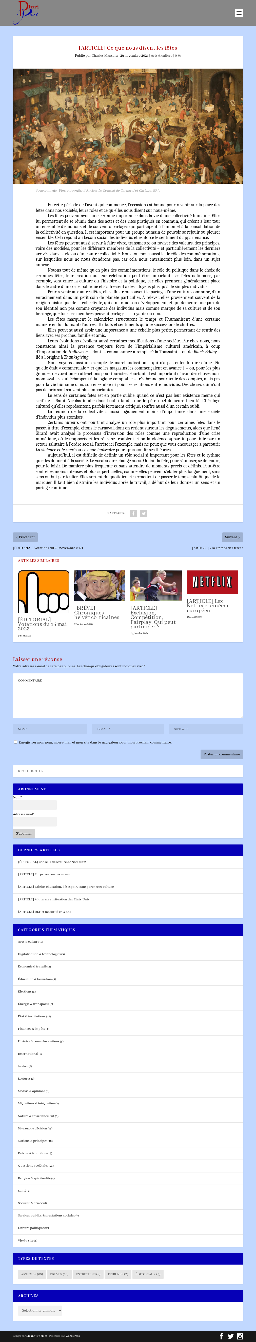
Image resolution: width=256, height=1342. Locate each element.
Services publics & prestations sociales (46, 1215)
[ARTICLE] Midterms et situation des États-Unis (53, 899)
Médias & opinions (31, 1091)
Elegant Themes (36, 1336)
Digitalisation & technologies (39, 954)
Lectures (24, 1079)
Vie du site (25, 1240)
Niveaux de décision (32, 1128)
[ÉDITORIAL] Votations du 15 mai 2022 (42, 624)
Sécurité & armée (30, 1203)
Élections (25, 991)
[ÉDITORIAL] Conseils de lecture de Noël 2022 (52, 862)
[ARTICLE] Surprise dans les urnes (44, 874)
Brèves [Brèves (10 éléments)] (59, 1274)
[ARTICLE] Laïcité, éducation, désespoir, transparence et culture (66, 887)
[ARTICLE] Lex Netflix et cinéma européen (208, 606)
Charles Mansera (105, 55)
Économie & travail (32, 966)
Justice (23, 1066)
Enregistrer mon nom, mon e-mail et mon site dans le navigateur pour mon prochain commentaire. (95, 742)
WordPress (73, 1336)
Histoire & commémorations (39, 1041)
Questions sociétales (33, 1166)
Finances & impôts (31, 1029)
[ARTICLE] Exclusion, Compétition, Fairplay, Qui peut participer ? (152, 617)
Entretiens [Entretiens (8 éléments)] (88, 1274)
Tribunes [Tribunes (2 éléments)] (118, 1274)
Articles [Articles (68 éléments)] (32, 1274)
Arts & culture (161, 55)
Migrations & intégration (36, 1103)
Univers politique (31, 1228)
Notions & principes (32, 1141)
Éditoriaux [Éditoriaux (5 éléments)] (148, 1274)
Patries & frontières (32, 1153)
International (28, 1054)
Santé (22, 1191)
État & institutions (32, 1016)
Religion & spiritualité (34, 1178)
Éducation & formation (35, 979)
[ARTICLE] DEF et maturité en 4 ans (44, 912)
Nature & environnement (36, 1116)
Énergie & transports (33, 1004)
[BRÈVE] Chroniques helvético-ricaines (96, 613)
